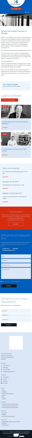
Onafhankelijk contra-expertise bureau (11, 421)
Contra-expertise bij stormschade (10, 407)
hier (4, 69)
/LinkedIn (5, 381)
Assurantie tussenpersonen (8, 416)
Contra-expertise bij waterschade (10, 406)
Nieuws (5, 106)
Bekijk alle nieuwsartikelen (9, 100)
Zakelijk (4, 414)
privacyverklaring (16, 281)
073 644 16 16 (16, 8)
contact (18, 73)
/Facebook (5, 377)
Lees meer (4, 127)
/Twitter (5, 379)
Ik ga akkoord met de (11, 281)
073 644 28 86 (6, 369)
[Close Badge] (18, 434)
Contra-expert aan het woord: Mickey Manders (15, 123)
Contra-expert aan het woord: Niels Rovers (14, 150)
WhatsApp (14, 248)
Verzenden (8, 285)
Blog (3, 397)
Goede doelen (5, 425)
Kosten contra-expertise (8, 393)
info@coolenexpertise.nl (8, 250)
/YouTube (5, 383)
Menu (27, 12)
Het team (4, 423)
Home (3, 390)
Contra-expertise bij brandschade (10, 404)
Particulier (4, 413)
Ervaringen (4, 392)
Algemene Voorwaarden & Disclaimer (21, 433)
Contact (4, 398)
